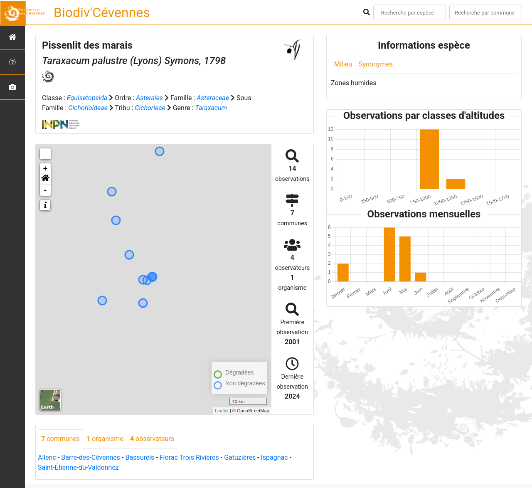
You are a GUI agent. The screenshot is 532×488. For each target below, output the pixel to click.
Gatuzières (240, 457)
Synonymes (376, 64)
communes (60, 439)
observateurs (152, 439)
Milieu (343, 64)
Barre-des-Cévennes (90, 457)
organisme (104, 439)
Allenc (47, 457)
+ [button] (45, 169)
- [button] (45, 190)
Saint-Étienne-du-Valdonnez (78, 467)
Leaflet (222, 410)
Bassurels (139, 457)
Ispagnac (274, 457)
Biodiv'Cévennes (102, 12)
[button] (45, 179)
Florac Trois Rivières (189, 457)
